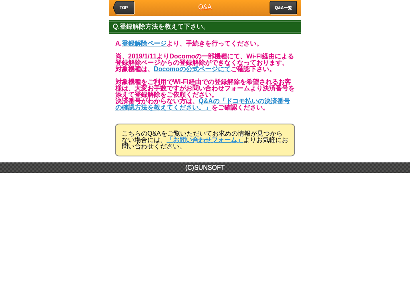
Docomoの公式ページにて (192, 69)
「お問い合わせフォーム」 (205, 139)
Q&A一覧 (283, 8)
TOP (124, 8)
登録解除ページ (144, 43)
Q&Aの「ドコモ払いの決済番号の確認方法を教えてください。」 (202, 104)
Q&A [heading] (205, 7)
